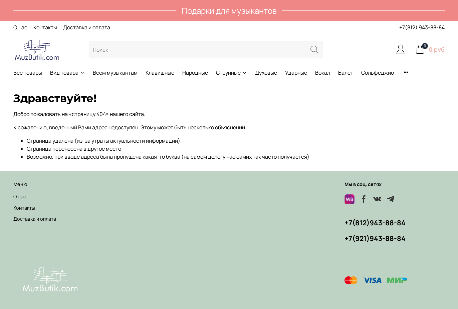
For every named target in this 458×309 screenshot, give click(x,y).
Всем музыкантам (115, 72)
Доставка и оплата (86, 27)
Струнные (231, 72)
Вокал (322, 72)
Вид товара (67, 72)
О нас (20, 27)
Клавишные (160, 72)
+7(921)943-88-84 (375, 238)
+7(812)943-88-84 (375, 222)
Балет (345, 72)
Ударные (296, 72)
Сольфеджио (377, 72)
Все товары (27, 72)
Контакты (45, 27)
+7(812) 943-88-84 (422, 27)
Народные (195, 72)
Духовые (266, 72)
